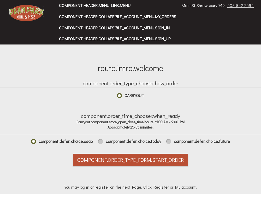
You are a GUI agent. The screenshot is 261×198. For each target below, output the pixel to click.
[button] (26, 13)
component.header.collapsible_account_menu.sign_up (114, 38)
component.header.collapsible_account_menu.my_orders (117, 16)
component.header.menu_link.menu (94, 5)
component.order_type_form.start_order (130, 159)
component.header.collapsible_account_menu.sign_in (114, 27)
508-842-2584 (240, 5)
